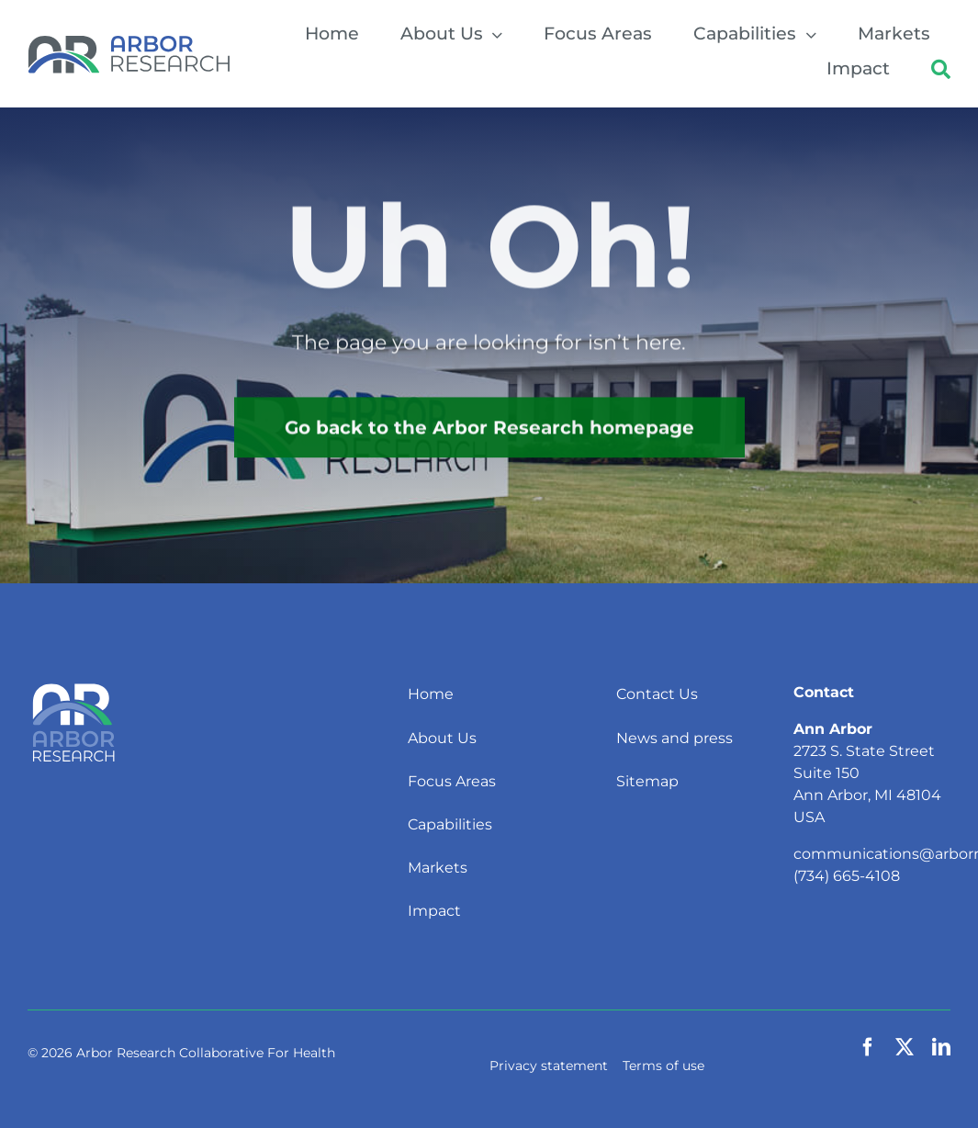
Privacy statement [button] (548, 1065)
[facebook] (868, 1047)
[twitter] (904, 1047)
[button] (940, 70)
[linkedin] (941, 1047)
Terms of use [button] (663, 1065)
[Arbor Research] (129, 42)
